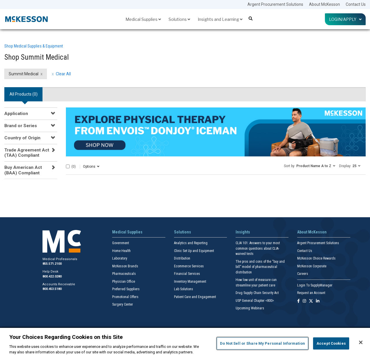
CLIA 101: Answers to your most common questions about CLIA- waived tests (258, 248)
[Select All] (68, 166)
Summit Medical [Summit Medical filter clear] (23, 74)
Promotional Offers (125, 297)
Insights (243, 232)
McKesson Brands (125, 266)
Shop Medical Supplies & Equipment (33, 46)
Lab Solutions (183, 289)
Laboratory (119, 258)
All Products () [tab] (24, 94)
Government (120, 243)
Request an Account (311, 293)
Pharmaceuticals (124, 274)
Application (16, 113)
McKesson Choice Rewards (316, 258)
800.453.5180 (52, 289)
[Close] (360, 342)
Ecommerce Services (189, 266)
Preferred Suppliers (126, 289)
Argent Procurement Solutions (275, 4)
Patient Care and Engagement (195, 297)
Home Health (121, 251)
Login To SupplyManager (314, 285)
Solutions (179, 19)
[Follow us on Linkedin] (317, 301)
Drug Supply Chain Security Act (257, 293)
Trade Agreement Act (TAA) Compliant (26, 152)
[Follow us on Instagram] (304, 301)
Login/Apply (345, 19)
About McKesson (324, 4)
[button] (309, 165)
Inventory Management (190, 282)
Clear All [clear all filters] (63, 74)
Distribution (182, 258)
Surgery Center (122, 304)
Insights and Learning (220, 19)
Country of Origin (22, 137)
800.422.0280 (52, 276)
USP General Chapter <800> (255, 301)
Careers (302, 274)
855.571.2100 (52, 264)
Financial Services (187, 274)
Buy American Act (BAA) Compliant (23, 170)
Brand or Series (20, 125)
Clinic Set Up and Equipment (194, 251)
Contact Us (356, 4)
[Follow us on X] (311, 301)
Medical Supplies (143, 19)
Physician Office (123, 282)
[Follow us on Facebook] (298, 301)
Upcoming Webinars (250, 308)
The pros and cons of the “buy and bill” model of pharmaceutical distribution (260, 267)
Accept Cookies (331, 343)
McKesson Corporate (311, 266)
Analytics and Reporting (191, 243)
